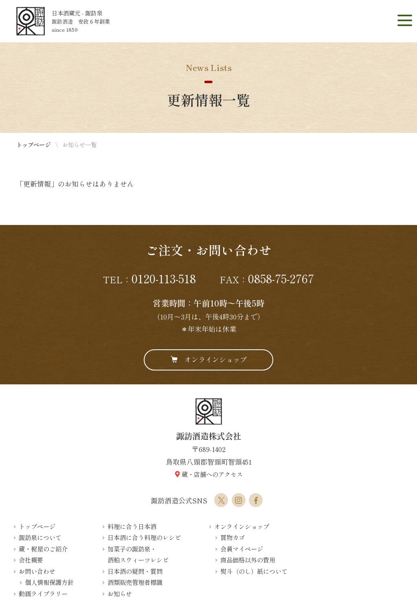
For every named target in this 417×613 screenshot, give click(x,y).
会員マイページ (241, 548)
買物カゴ (232, 537)
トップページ (33, 144)
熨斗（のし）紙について (254, 571)
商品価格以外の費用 (247, 559)
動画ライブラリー (43, 593)
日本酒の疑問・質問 (135, 571)
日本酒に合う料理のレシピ (144, 537)
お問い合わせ (37, 571)
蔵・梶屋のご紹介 (43, 548)
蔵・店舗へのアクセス (212, 474)
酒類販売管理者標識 (135, 582)
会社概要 (31, 559)
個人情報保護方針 (49, 582)
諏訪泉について (40, 537)
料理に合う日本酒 (132, 526)
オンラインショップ (215, 359)
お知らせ (120, 593)
